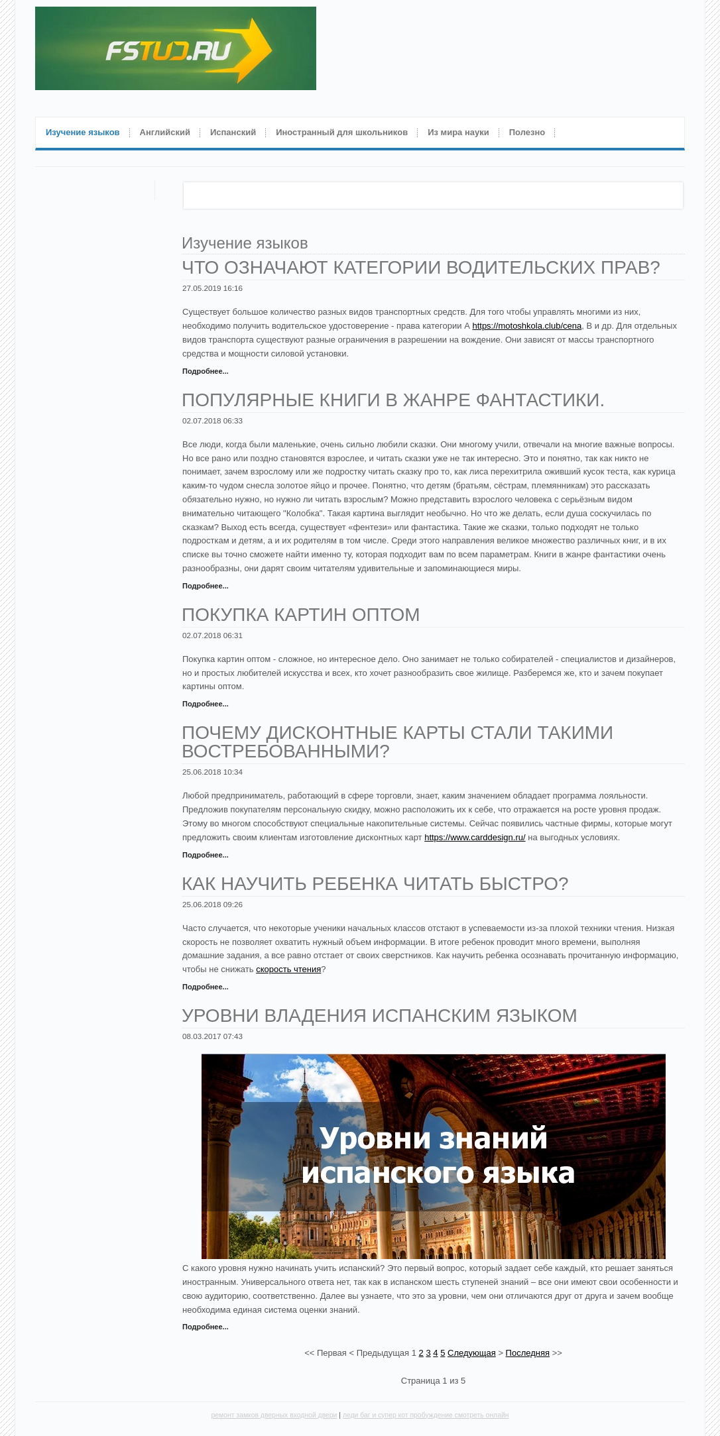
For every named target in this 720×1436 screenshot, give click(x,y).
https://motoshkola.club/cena (526, 326)
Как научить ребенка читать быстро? (375, 883)
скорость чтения (288, 969)
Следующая (472, 1353)
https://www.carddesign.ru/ (474, 837)
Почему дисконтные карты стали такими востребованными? (397, 741)
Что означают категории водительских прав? (421, 267)
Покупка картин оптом (301, 614)
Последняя (528, 1353)
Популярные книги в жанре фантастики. (393, 400)
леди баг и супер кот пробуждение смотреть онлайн (426, 1415)
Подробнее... (205, 371)
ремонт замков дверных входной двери (274, 1415)
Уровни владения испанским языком (379, 1015)
